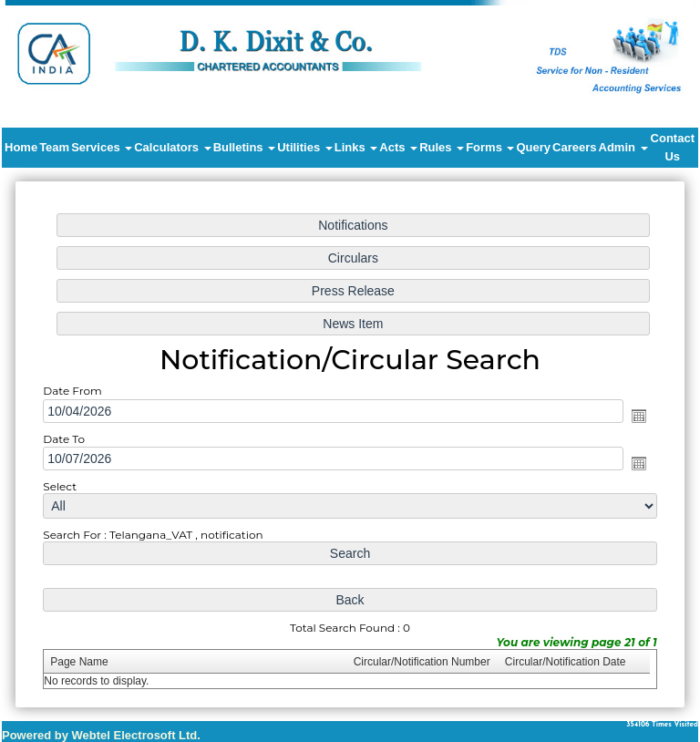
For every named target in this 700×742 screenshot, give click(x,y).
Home (21, 147)
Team (54, 147)
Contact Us (673, 147)
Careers (574, 147)
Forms (490, 147)
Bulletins (244, 147)
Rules (441, 147)
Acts (398, 147)
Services (101, 147)
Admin (623, 147)
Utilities (305, 147)
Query (533, 147)
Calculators (172, 147)
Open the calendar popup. (629, 416)
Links (356, 147)
